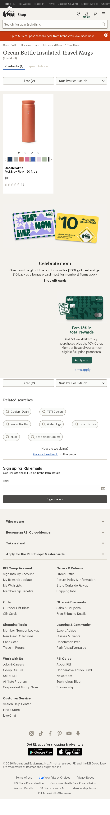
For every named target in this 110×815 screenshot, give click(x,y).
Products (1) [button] (14, 66)
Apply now (82, 360)
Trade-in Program (15, 647)
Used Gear (10, 642)
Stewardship (65, 687)
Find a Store (11, 709)
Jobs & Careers (13, 664)
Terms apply (88, 274)
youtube (69, 733)
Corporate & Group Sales (20, 687)
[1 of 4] (18, 152)
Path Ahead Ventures (71, 647)
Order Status (66, 574)
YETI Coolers (52, 411)
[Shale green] (44, 159)
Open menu (103, 13)
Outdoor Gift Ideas (16, 608)
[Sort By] (81, 80)
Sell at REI (10, 676)
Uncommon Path (68, 642)
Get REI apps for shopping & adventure (54, 744)
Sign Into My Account (18, 574)
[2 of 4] (25, 152)
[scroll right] (51, 160)
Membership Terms (84, 788)
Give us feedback (45, 454)
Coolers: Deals (17, 411)
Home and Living (30, 45)
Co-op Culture (13, 670)
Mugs (11, 437)
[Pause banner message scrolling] (105, 35)
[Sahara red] (21, 159)
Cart (95, 13)
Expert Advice (37, 66)
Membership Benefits (18, 591)
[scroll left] (5, 160)
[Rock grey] (15, 159)
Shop (22, 14)
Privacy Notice (85, 777)
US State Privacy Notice (29, 783)
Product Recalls (23, 788)
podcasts (78, 733)
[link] (28, 126)
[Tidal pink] (27, 159)
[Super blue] (32, 159)
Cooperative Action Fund (74, 670)
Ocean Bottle (10, 45)
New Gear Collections (18, 636)
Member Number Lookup (21, 630)
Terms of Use (24, 777)
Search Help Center (17, 704)
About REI (64, 664)
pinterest (60, 733)
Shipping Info (66, 591)
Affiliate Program (15, 681)
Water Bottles (17, 424)
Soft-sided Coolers (45, 437)
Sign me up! (55, 499)
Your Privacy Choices (54, 778)
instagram (32, 733)
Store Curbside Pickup (72, 585)
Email (6, 480)
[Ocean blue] (9, 159)
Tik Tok (41, 733)
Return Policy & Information (76, 579)
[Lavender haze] (38, 159)
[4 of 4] (38, 152)
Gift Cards (10, 613)
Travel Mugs (73, 45)
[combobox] (55, 24)
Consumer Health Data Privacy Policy (72, 783)
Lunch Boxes (85, 424)
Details (56, 472)
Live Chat (9, 715)
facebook (50, 733)
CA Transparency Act (53, 788)
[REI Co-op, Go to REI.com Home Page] (8, 14)
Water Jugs (51, 424)
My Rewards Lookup (17, 579)
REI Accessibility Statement (55, 793)
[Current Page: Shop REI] (10, 4)
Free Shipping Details (71, 613)
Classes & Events (68, 636)
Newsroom (64, 676)
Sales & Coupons (69, 608)
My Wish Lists (12, 585)
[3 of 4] (31, 152)
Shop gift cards (55, 280)
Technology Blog (68, 681)
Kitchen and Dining (53, 45)
